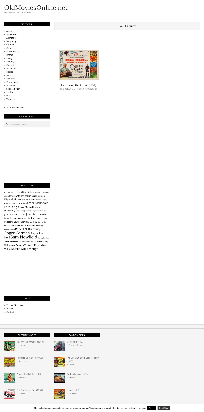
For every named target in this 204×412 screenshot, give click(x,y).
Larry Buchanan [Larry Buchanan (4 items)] (11, 218)
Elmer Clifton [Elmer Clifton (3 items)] (41, 200)
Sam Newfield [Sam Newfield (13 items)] (23, 237)
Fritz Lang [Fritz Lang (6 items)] (10, 207)
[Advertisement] (127, 41)
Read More (163, 408)
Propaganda (12, 82)
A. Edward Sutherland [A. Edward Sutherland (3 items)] (12, 192)
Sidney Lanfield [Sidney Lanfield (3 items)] (43, 238)
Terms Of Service (15, 305)
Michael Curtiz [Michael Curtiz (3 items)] (31, 222)
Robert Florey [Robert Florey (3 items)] (9, 230)
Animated (11, 37)
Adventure (11, 34)
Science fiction (13, 88)
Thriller (9, 92)
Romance (10, 85)
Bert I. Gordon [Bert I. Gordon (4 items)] (38, 196)
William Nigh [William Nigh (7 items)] (29, 249)
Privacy (9, 308)
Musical (9, 75)
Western (10, 99)
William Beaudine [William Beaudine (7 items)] (35, 245)
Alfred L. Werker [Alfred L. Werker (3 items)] (42, 192)
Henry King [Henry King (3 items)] (20, 211)
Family (9, 58)
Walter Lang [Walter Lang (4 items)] (42, 241)
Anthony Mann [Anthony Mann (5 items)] (23, 195)
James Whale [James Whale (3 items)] (29, 211)
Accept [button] (152, 408)
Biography (68, 89)
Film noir (10, 65)
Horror (9, 71)
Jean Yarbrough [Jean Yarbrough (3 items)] (40, 211)
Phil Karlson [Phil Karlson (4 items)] (16, 225)
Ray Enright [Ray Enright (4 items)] (39, 225)
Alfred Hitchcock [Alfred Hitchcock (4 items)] (28, 192)
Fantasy (10, 61)
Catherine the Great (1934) (78, 85)
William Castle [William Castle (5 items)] (12, 249)
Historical (11, 68)
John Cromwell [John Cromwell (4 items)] (11, 214)
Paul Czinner (91, 89)
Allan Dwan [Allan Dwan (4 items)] (9, 196)
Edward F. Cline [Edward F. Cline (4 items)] (29, 199)
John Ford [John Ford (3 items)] (22, 215)
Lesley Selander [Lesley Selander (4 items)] (35, 218)
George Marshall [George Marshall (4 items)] (25, 207)
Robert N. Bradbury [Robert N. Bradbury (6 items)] (27, 229)
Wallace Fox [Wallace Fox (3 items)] (31, 242)
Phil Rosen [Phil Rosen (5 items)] (28, 225)
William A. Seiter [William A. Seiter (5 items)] (13, 245)
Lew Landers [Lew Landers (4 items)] (20, 221)
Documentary (13, 51)
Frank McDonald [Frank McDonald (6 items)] (37, 203)
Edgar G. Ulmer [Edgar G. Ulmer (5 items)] (12, 199)
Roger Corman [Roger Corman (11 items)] (17, 232)
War (8, 95)
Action (9, 30)
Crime (9, 48)
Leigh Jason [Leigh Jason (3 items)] (23, 218)
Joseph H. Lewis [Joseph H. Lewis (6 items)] (36, 214)
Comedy (10, 44)
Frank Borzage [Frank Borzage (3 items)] (9, 203)
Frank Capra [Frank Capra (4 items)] (21, 203)
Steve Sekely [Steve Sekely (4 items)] (10, 241)
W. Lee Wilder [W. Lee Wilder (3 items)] (21, 242)
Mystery (10, 78)
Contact (10, 311)
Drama (9, 54)
